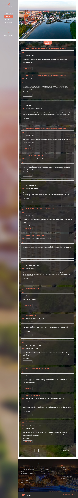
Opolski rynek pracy (65, 471)
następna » (66, 450)
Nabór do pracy (44, 467)
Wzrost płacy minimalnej (26, 486)
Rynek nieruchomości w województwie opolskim (26, 483)
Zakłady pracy (64, 469)
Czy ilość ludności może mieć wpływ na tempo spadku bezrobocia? (27, 475)
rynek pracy (43, 473)
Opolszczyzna (64, 467)
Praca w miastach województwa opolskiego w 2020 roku (27, 469)
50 (60, 450)
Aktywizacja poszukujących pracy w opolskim (27, 479)
